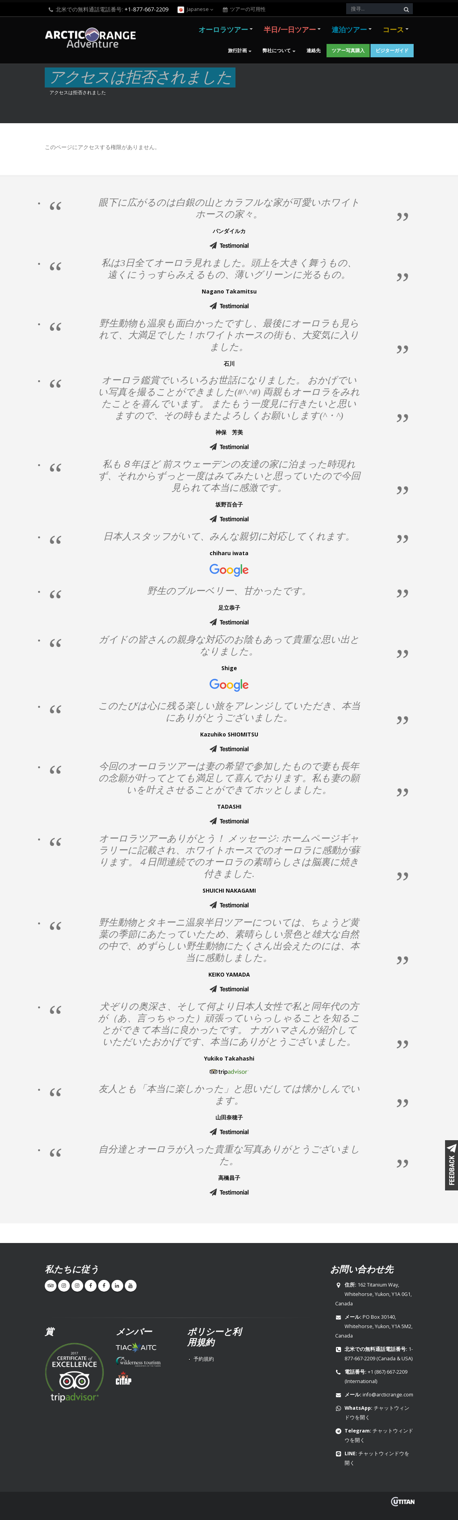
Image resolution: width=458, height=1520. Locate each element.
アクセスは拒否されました (77, 92)
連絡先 (314, 50)
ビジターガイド (392, 50)
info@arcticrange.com (388, 1394)
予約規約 (203, 1359)
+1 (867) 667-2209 (387, 1372)
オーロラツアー (223, 29)
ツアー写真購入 (348, 50)
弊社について (277, 50)
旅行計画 (237, 50)
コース (393, 29)
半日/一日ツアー (290, 29)
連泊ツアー (349, 29)
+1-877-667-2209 (146, 9)
